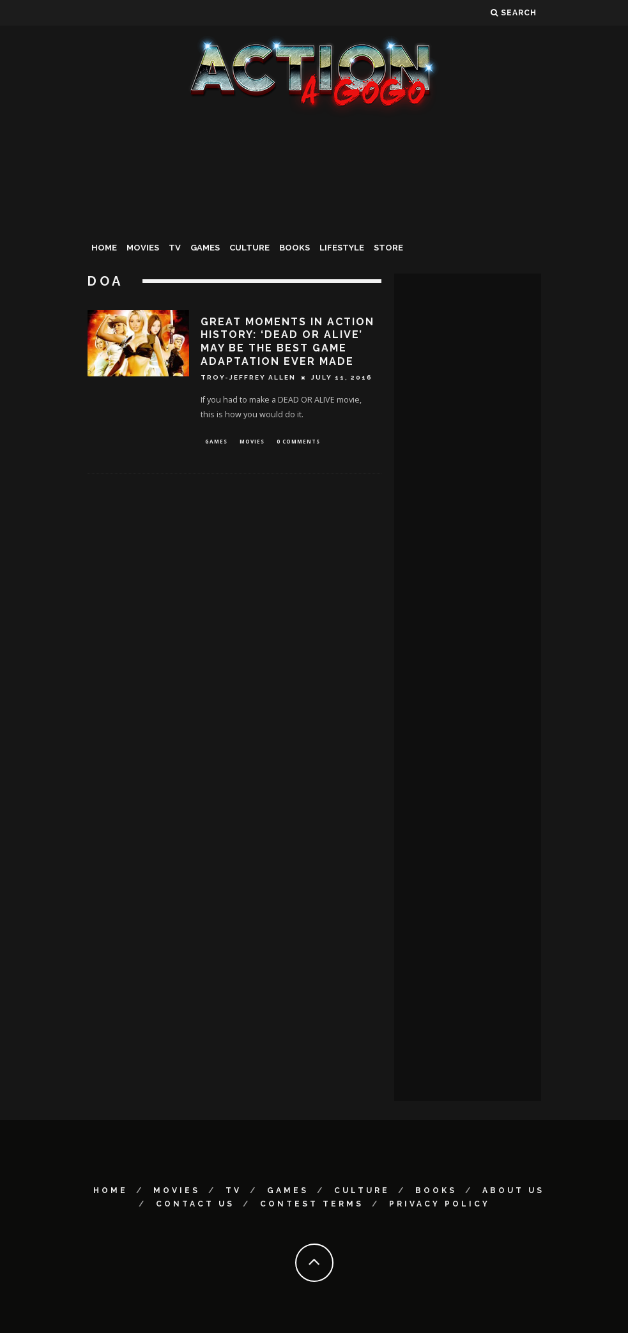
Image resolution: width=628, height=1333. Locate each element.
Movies (142, 247)
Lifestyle (341, 247)
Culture (249, 247)
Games (205, 247)
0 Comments (298, 441)
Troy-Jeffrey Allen (248, 377)
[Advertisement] (314, 213)
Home (104, 247)
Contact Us (195, 1203)
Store (388, 247)
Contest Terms (312, 1203)
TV (175, 247)
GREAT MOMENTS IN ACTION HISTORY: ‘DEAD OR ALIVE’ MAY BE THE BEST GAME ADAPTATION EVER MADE (287, 341)
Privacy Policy (439, 1203)
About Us (513, 1190)
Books (294, 247)
